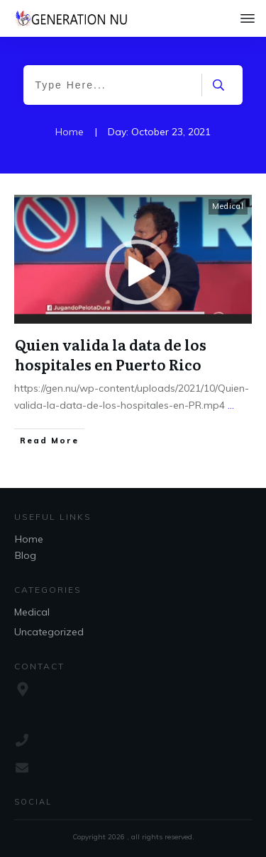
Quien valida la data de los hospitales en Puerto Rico (110, 354)
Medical (228, 206)
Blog (25, 555)
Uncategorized (49, 631)
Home (29, 539)
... (231, 405)
